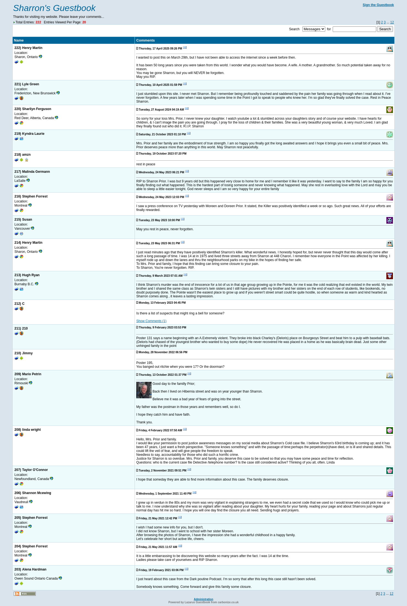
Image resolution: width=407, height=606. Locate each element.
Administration (203, 599)
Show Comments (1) (151, 321)
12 (392, 22)
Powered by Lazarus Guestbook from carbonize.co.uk (203, 602)
